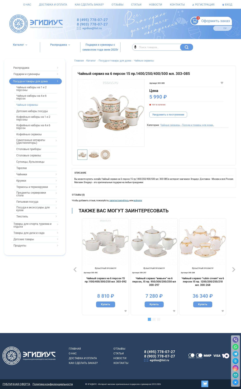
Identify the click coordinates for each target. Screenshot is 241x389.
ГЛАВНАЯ (75, 348)
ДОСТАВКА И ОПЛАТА (83, 358)
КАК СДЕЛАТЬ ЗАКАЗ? (83, 363)
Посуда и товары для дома (197, 125)
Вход (227, 4)
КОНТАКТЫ (120, 363)
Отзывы (117, 4)
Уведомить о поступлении (168, 114)
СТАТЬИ (118, 353)
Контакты (177, 4)
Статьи (136, 4)
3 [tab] (158, 319)
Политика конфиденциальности (52, 384)
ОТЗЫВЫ (119, 348)
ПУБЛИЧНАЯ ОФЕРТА (16, 384)
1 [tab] (149, 319)
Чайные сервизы (170, 125)
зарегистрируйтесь (119, 200)
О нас (27, 4)
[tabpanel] (105, 266)
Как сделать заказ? (89, 4)
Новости (155, 4)
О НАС (73, 353)
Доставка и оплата (53, 4)
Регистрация (203, 4)
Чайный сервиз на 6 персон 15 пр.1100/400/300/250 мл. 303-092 (105, 280)
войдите (138, 200)
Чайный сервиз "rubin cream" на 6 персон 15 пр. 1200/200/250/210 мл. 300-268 (203, 281)
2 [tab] (154, 319)
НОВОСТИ (119, 358)
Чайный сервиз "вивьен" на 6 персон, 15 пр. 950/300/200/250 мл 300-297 (154, 281)
